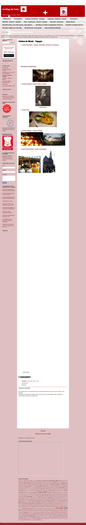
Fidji (29, 492)
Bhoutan (30, 484)
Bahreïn (47, 483)
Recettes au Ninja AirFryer (74, 25)
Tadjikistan (55, 514)
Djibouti (26, 490)
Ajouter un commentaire (24, 388)
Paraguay (20, 506)
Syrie (45, 514)
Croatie (53, 489)
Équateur (34, 518)
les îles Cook (28, 518)
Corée (41, 489)
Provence (30, 508)
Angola (19, 482)
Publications (7, 19)
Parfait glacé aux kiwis (7, 201)
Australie (20, 483)
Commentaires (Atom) (29, 438)
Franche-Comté (50, 492)
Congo (32, 489)
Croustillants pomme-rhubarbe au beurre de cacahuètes (7, 220)
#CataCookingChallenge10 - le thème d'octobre (8, 194)
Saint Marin (30, 511)
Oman (60, 503)
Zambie (66, 516)
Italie (28, 496)
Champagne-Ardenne (49, 487)
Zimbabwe (22, 518)
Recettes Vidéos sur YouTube (12, 28)
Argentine (54, 482)
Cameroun (20, 487)
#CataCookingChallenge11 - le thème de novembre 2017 (8, 208)
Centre (42, 487)
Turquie (21, 516)
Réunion (62, 509)
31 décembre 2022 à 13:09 (33, 381)
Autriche (25, 483)
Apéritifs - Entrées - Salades (11, 22)
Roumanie (59, 508)
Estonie (56, 490)
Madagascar (53, 499)
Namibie (51, 502)
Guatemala (37, 493)
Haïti (32, 495)
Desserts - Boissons (56, 22)
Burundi (54, 486)
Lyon (43, 499)
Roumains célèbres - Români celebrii (7, 82)
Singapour (43, 512)
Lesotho (39, 498)
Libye (59, 498)
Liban (49, 498)
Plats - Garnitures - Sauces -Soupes (35, 22)
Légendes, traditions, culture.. (57, 19)
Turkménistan (65, 515)
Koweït (21, 498)
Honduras (37, 495)
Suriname (29, 514)
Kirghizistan (61, 496)
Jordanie (44, 496)
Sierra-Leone (36, 512)
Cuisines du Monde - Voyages (35, 19)
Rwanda (34, 509)
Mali (29, 501)
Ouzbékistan (29, 505)
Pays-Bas (36, 506)
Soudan (63, 512)
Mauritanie (43, 501)
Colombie (22, 489)
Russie (28, 509)
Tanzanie (20, 515)
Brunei (32, 486)
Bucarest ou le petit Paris (28, 66)
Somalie (58, 512)
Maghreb (59, 499)
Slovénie (53, 512)
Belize (19, 484)
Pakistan (36, 505)
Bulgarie (41, 486)
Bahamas (43, 483)
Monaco (26, 502)
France (40, 492)
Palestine (46, 505)
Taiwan (64, 514)
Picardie (47, 506)
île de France (25, 519)
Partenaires (74, 19)
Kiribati (66, 496)
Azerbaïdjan (37, 483)
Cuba (58, 489)
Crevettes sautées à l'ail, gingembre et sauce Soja (7, 204)
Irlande (64, 495)
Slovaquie (48, 512)
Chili (56, 487)
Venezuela (51, 516)
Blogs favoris (70, 22)
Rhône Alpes (51, 508)
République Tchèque (42, 509)
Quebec (45, 508)
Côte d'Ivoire (63, 489)
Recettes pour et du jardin (33, 28)
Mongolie (32, 502)
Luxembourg (37, 499)
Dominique (31, 490)
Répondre (24, 385)
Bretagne (27, 486)
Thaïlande (30, 515)
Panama (52, 505)
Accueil (43, 431)
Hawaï (29, 495)
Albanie (39, 480)
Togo (42, 515)
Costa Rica (47, 489)
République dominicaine (53, 509)
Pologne (61, 506)
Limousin (20, 499)
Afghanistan (25, 480)
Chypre (66, 487)
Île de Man (51, 518)
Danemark (20, 490)
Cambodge (64, 486)
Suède (34, 514)
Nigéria (19, 503)
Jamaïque (34, 496)
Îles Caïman (57, 518)
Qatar (40, 508)
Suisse (23, 514)
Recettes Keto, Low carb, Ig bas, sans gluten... (17, 25)
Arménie (60, 482)
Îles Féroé (63, 518)
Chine (60, 487)
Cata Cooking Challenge (52, 28)
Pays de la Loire (27, 506)
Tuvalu (27, 516)
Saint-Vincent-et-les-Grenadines (39, 511)
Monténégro (38, 502)
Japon (39, 496)
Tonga (46, 515)
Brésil (36, 486)
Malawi (19, 501)
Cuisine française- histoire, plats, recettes (34, 84)
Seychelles (30, 512)
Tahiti (60, 514)
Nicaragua (61, 502)
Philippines (42, 506)
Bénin (59, 486)
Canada (25, 487)
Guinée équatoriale (58, 493)
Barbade (58, 483)
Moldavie (20, 502)
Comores (27, 489)
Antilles (34, 482)
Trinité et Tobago (52, 515)
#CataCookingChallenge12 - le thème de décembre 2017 (8, 198)
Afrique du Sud (33, 480)
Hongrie (42, 495)
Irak (57, 495)
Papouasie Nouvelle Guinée (61, 505)
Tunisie (58, 515)
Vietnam (56, 516)
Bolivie (47, 484)
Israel (24, 496)
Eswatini (61, 490)
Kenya (56, 496)
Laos (35, 498)
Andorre (64, 480)
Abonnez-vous (9, 55)
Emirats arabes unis (43, 490)
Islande (19, 496)
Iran (61, 495)
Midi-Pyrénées (63, 501)
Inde (48, 495)
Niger (65, 502)
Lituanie (25, 499)
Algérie (45, 480)
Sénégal (50, 514)
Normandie (36, 503)
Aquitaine (40, 482)
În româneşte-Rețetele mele (8, 86)
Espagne (51, 490)
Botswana (64, 484)
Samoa (59, 511)
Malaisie (64, 499)
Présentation (18, 19)
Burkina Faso (48, 486)
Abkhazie (20, 480)
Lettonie (44, 498)
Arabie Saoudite (47, 482)
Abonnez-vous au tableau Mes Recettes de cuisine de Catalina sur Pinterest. (8, 97)
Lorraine (31, 499)
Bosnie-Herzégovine (55, 484)
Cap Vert (30, 487)
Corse (36, 489)
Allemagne (52, 480)
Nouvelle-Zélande (49, 503)
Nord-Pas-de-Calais (27, 503)
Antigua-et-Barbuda (27, 482)
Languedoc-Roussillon (28, 498)
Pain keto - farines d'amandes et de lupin (7, 212)
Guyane (19, 495)
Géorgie (24, 495)
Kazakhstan (50, 496)
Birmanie (35, 484)
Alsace (59, 480)
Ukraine (31, 516)
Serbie (24, 512)
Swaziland (40, 514)
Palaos (41, 505)
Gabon (57, 492)
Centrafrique (36, 487)
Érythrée (39, 518)
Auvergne (31, 483)
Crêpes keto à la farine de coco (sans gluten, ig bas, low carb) (8, 225)
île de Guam (32, 519)
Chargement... (5, 62)
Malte (33, 501)
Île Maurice (45, 518)
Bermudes (25, 484)
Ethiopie (25, 492)
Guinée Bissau (49, 493)
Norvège (43, 503)
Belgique (64, 483)
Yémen (61, 516)
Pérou (36, 508)
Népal (56, 503)
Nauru (56, 502)
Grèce (31, 493)
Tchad (25, 515)
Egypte (35, 490)
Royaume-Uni (21, 509)
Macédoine (47, 499)
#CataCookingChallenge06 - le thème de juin (8, 216)
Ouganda (23, 505)
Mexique (49, 501)
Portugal (24, 508)
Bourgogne (20, 486)
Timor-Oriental (37, 515)
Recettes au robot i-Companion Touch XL (49, 25)
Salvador (54, 511)
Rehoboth (24, 381)
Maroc (37, 501)
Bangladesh (53, 483)
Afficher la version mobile (43, 434)
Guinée (42, 493)
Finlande (34, 492)
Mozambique (45, 502)
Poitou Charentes (54, 506)
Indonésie (53, 495)
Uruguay (37, 516)
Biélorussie (42, 484)
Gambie (62, 492)
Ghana (66, 492)
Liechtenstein (64, 498)
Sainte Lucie (48, 511)
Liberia (54, 498)
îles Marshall (38, 519)
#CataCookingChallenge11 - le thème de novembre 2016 (8, 190)
